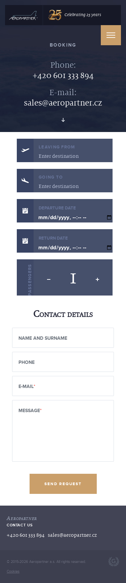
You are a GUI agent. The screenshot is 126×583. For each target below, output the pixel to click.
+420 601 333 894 (63, 75)
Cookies (13, 571)
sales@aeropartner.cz (63, 103)
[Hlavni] (23, 16)
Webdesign (113, 562)
